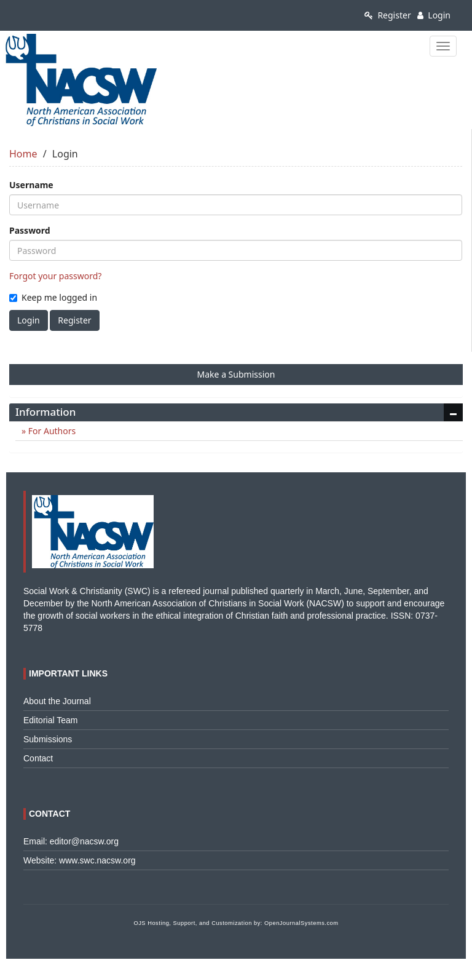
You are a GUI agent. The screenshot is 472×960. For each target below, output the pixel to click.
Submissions (47, 739)
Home (23, 154)
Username (31, 185)
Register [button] (74, 320)
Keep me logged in (53, 297)
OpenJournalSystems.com (301, 923)
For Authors (51, 431)
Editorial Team (50, 720)
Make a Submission (236, 374)
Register (387, 15)
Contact (38, 758)
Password (29, 230)
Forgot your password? (55, 276)
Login (433, 15)
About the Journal (57, 701)
